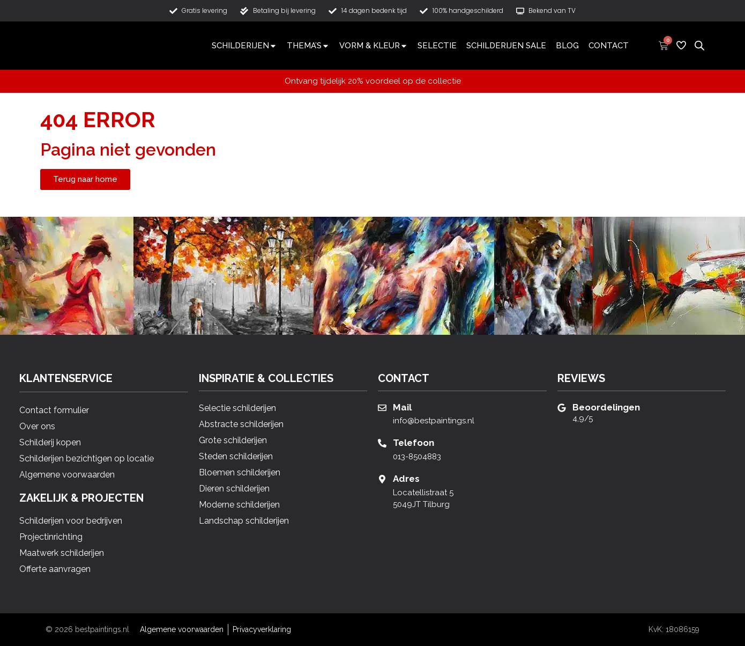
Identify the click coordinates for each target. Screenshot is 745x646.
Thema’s (308, 46)
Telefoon (413, 442)
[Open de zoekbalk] (699, 45)
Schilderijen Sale (506, 45)
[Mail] (382, 407)
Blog (567, 45)
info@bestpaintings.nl (433, 420)
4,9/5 (582, 418)
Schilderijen (244, 46)
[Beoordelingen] (561, 407)
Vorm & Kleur (373, 46)
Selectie (437, 45)
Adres (406, 478)
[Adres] (382, 479)
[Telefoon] (382, 443)
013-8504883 (417, 456)
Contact (608, 45)
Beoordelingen (606, 407)
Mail (402, 407)
